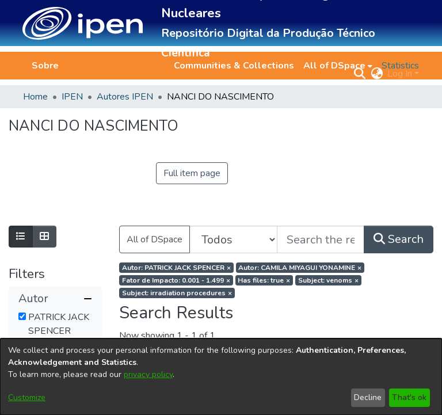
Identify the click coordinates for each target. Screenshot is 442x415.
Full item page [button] (191, 173)
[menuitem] (337, 66)
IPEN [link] (72, 96)
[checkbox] (22, 316)
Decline (368, 397)
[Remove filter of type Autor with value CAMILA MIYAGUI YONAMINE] (300, 267)
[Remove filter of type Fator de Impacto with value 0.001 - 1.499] (176, 280)
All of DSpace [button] (334, 65)
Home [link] (35, 96)
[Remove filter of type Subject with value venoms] (328, 280)
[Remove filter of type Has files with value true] (264, 280)
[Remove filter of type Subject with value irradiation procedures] (177, 293)
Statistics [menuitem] (400, 65)
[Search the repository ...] (321, 239)
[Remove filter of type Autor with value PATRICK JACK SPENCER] (176, 267)
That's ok (409, 397)
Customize (26, 397)
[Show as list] (21, 237)
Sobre (45, 65)
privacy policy (148, 374)
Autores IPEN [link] (125, 96)
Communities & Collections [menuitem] (234, 65)
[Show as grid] (44, 237)
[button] (82, 23)
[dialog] (221, 376)
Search (399, 239)
